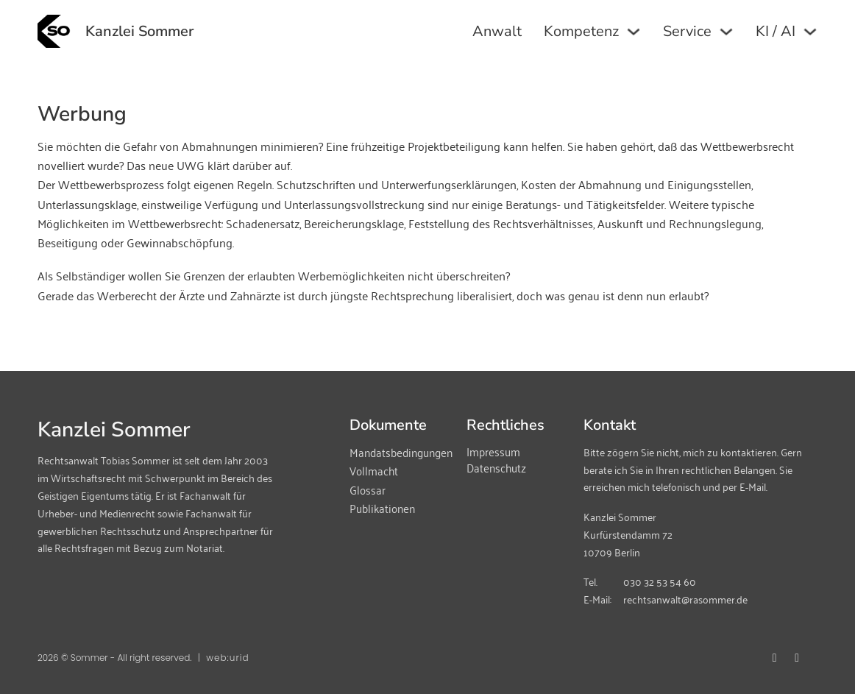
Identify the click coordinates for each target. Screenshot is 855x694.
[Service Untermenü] (726, 31)
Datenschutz (496, 467)
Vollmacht (374, 471)
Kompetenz (581, 31)
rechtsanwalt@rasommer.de (685, 598)
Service (687, 31)
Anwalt (497, 31)
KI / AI (775, 31)
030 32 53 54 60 (659, 581)
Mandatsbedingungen (399, 452)
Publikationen (382, 508)
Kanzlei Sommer (139, 31)
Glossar (368, 490)
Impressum (493, 451)
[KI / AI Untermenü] (810, 31)
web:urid (227, 657)
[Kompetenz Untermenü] (633, 31)
